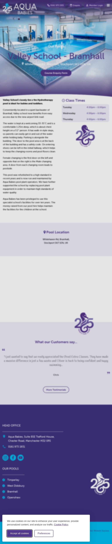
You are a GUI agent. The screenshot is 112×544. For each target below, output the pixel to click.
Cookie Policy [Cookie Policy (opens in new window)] (61, 524)
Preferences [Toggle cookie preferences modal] (44, 533)
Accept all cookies (19, 533)
